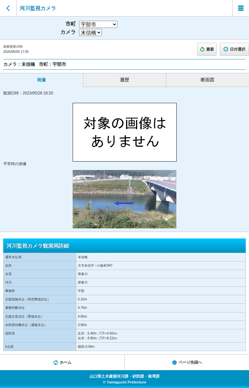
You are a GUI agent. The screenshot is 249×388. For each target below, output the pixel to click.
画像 (41, 79)
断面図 (207, 79)
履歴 (124, 79)
